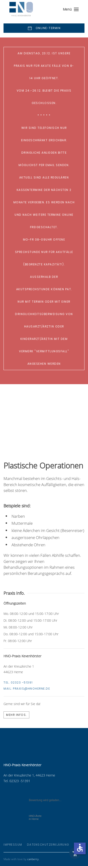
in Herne (35, 817)
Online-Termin (44, 28)
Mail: (27, 689)
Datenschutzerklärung (48, 845)
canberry (33, 859)
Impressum (13, 845)
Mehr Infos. (16, 715)
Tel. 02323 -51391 (18, 682)
